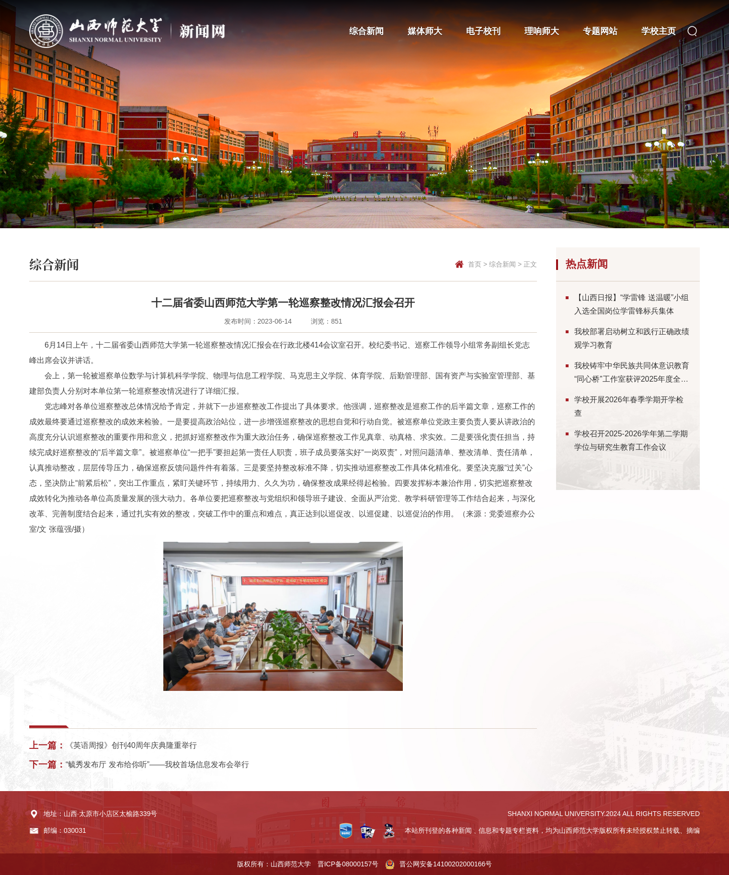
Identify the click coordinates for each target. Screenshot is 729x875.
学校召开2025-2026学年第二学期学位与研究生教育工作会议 (631, 440)
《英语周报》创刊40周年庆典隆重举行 (131, 745)
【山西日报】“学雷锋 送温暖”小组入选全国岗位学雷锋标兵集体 (631, 304)
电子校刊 (483, 31)
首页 (474, 264)
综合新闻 (366, 31)
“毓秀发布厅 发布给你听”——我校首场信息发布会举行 (157, 764)
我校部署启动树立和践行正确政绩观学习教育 (631, 338)
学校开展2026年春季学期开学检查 (628, 406)
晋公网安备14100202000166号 (445, 864)
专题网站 (600, 31)
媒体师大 (425, 31)
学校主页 (658, 31)
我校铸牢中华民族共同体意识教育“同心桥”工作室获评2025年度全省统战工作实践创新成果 (631, 374)
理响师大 (541, 31)
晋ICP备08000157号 (348, 864)
